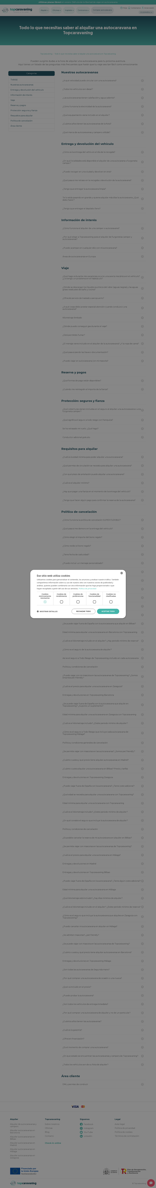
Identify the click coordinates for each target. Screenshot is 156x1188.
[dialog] (78, 594)
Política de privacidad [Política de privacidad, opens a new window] (87, 588)
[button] (47, 611)
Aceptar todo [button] (108, 611)
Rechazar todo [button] (83, 611)
